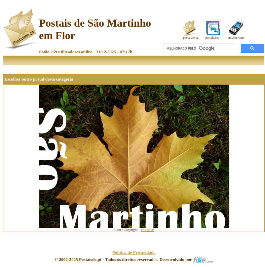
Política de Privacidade (133, 252)
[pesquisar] (198, 49)
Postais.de (147, 230)
